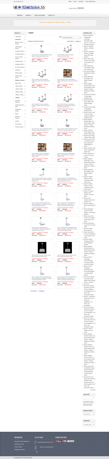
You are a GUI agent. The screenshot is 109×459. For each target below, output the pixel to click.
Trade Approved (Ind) (19, 105)
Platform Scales (59, 22)
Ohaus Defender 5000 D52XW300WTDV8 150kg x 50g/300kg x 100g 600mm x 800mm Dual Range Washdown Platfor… (42, 278)
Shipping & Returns (23, 449)
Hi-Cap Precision (19, 67)
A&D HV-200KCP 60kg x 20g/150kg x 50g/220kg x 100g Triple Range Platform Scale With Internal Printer (66, 106)
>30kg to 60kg (19, 92)
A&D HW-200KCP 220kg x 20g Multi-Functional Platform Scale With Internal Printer (40, 106)
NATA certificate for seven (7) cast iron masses (89, 155)
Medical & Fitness (17, 117)
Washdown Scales (18, 110)
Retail (16, 113)
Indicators (17, 70)
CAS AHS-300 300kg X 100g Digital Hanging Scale (89, 96)
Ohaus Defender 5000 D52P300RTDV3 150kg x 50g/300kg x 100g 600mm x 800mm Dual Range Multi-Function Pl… (42, 204)
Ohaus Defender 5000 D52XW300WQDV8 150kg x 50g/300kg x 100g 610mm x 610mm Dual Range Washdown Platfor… (67, 229)
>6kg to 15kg (18, 86)
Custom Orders (19, 127)
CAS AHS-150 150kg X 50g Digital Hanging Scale (89, 108)
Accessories (18, 124)
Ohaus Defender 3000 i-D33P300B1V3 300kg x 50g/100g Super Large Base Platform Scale (40, 155)
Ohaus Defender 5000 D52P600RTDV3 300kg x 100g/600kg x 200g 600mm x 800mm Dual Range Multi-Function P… (66, 204)
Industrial (49, 22)
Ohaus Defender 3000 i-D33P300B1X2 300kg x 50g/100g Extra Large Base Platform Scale (67, 81)
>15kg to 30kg (19, 89)
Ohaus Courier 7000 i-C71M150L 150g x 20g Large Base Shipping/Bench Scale (89, 143)
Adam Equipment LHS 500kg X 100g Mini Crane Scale (89, 67)
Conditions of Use (23, 444)
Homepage (20, 15)
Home (70, 1)
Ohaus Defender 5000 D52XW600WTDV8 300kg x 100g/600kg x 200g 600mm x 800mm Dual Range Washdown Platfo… (66, 278)
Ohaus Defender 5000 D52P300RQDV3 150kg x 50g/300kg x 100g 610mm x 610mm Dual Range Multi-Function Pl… (67, 180)
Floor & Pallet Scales (18, 57)
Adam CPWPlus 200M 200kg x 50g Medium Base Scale (89, 132)
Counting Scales (19, 54)
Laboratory (18, 36)
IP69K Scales (18, 73)
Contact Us (52, 15)
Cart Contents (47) (90, 1)
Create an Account (40, 15)
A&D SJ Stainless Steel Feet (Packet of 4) (89, 205)
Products (29, 15)
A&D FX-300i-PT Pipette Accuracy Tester (88, 330)
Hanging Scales (19, 64)
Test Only (86, 284)
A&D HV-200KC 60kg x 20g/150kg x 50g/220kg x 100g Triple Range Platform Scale (41, 81)
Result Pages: (34, 291)
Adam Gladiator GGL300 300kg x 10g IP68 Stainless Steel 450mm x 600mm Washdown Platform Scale (42, 180)
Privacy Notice (23, 447)
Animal (17, 121)
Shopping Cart (87, 33)
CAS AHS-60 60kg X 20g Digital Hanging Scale (89, 73)
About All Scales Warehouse (23, 441)
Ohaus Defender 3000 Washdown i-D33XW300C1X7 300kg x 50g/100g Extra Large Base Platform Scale (41, 229)
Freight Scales (19, 61)
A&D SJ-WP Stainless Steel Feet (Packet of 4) (89, 199)
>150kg (68, 22)
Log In (74, 1)
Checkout (81, 1)
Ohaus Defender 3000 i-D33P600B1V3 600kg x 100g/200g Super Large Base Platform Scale (66, 155)
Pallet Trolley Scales (18, 76)
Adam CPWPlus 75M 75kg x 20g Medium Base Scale (89, 149)
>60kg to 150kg (19, 94)
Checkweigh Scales (18, 47)
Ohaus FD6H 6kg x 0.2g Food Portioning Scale (89, 225)
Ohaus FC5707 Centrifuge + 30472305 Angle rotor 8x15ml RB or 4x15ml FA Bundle (89, 260)
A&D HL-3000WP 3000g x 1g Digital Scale (89, 48)
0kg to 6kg (18, 83)
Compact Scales (19, 51)
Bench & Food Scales (19, 43)
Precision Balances (17, 101)
